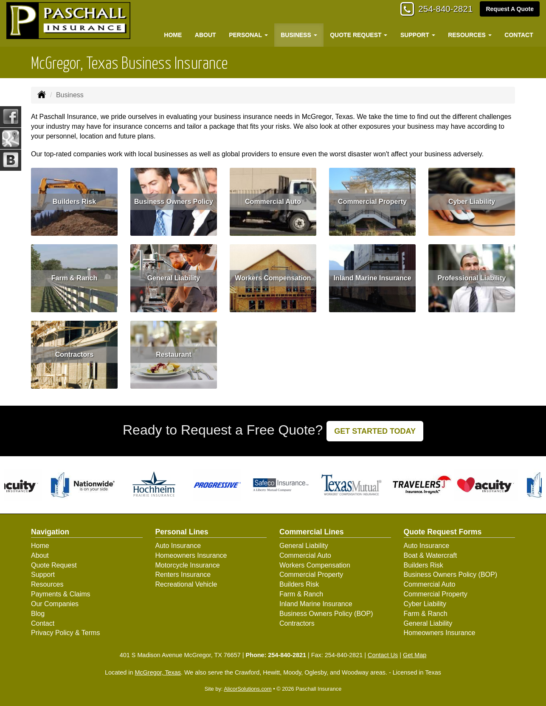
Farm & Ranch (74, 278)
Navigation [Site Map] (50, 532)
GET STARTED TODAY (375, 431)
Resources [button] (470, 34)
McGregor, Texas (158, 672)
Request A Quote (510, 9)
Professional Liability (472, 278)
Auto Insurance (178, 545)
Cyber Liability (471, 201)
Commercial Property (372, 201)
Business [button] (299, 34)
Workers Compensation (273, 278)
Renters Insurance (183, 574)
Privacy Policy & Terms (65, 632)
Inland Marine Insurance (372, 278)
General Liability (173, 278)
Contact (518, 34)
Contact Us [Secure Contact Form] (383, 655)
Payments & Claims (60, 594)
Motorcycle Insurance (187, 565)
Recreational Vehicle (186, 584)
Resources (47, 584)
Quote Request (54, 565)
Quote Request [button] (358, 34)
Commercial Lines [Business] (311, 532)
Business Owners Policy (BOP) (326, 613)
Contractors (74, 354)
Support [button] (417, 34)
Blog (38, 613)
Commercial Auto (273, 201)
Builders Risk (74, 201)
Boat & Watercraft (430, 555)
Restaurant (173, 354)
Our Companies (55, 603)
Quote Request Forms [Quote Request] (443, 532)
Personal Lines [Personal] (181, 532)
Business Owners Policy (173, 201)
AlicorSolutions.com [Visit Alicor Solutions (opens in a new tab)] (247, 689)
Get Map (414, 655)
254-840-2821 (442, 9)
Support (43, 574)
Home (173, 34)
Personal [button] (248, 34)
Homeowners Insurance (191, 555)
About (205, 34)
